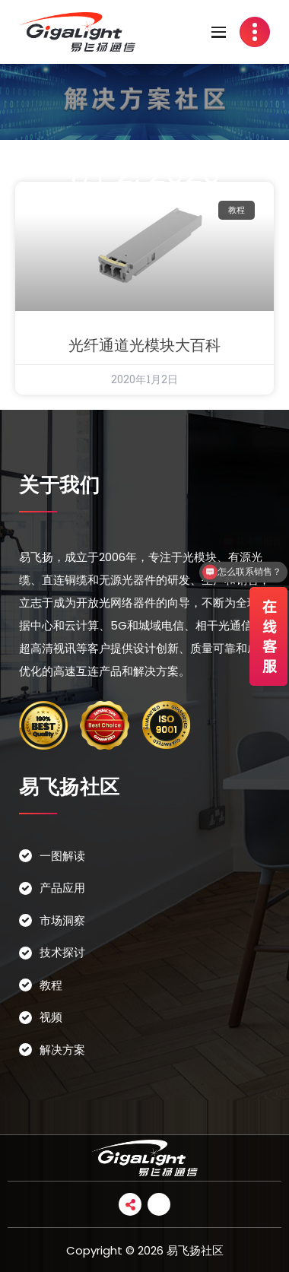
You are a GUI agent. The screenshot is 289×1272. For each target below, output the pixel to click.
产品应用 (62, 888)
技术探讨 (62, 952)
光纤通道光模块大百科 (144, 345)
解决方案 (62, 1050)
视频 (51, 1017)
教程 (51, 985)
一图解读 (62, 856)
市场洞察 (62, 920)
